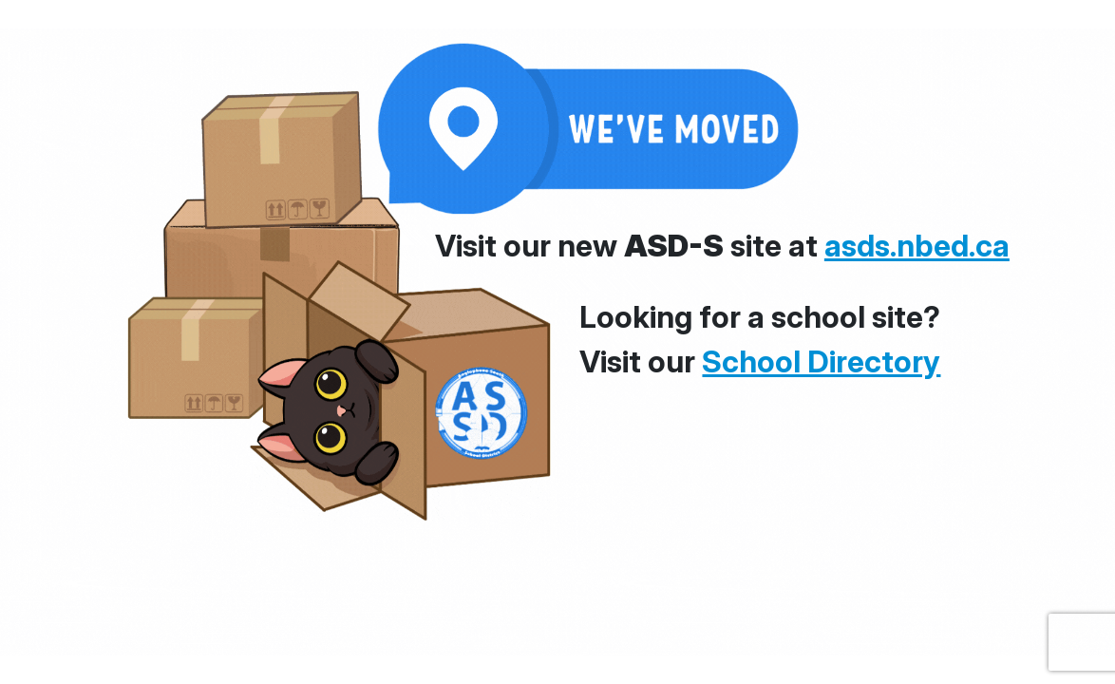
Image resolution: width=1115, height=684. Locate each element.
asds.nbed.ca (917, 245)
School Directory (821, 361)
